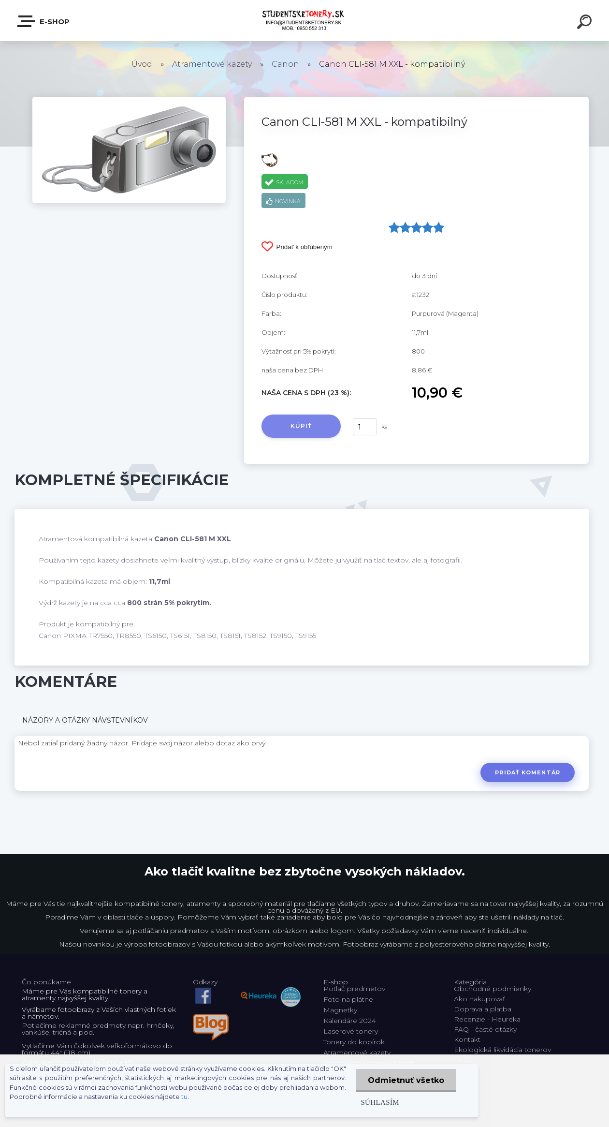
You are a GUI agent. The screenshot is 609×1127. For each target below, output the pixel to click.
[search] (585, 23)
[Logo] (304, 20)
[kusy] (365, 426)
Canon (285, 64)
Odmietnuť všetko (406, 1080)
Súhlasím (380, 1102)
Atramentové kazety (212, 64)
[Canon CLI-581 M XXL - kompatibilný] (129, 100)
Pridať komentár (527, 772)
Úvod (141, 64)
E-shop (44, 21)
